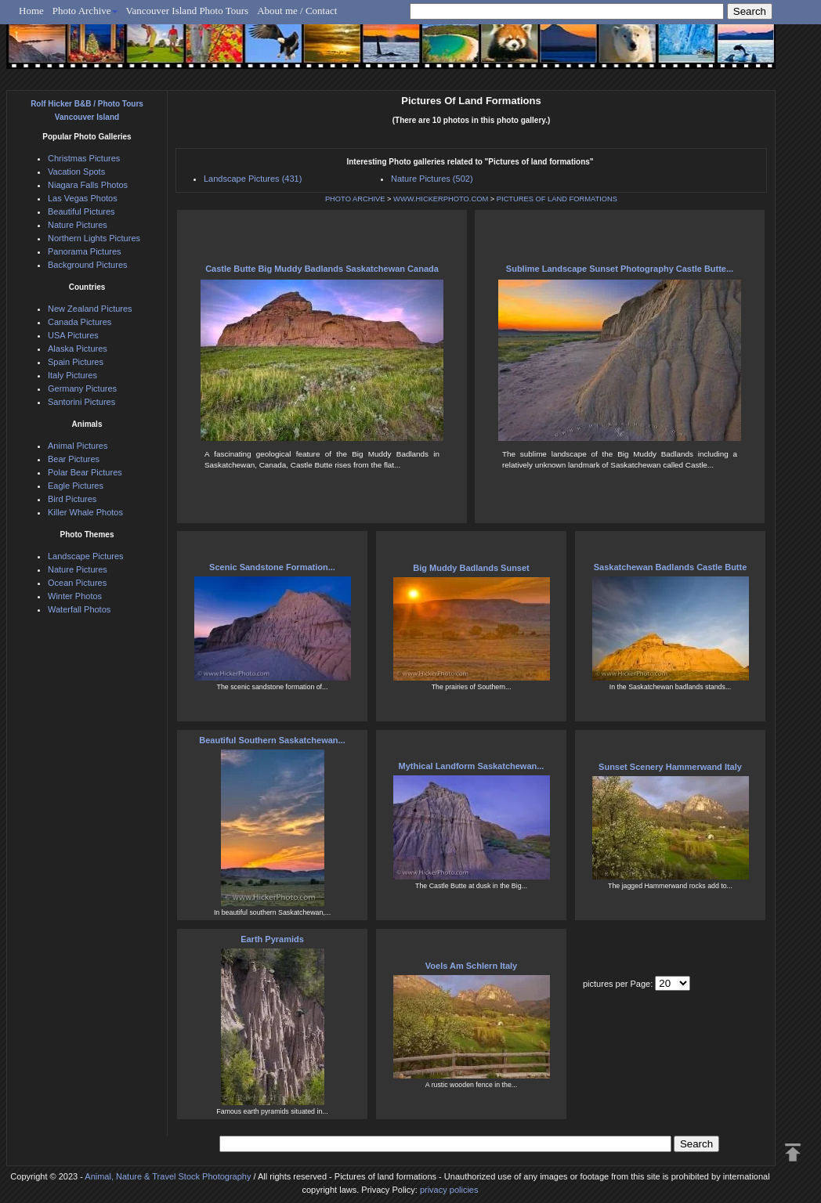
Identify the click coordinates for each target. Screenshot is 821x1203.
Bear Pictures (73, 459)
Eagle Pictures (75, 485)
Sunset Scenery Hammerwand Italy (670, 766)
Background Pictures (88, 264)
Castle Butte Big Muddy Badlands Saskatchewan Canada (322, 268)
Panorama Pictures (84, 251)
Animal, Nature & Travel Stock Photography (168, 1176)
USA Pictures (73, 335)
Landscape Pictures (86, 556)
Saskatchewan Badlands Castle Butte (670, 567)
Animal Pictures (77, 445)
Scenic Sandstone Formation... (272, 567)
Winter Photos (75, 596)
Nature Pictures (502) (432, 178)
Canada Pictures (79, 322)
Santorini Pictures (81, 401)
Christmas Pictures (84, 158)
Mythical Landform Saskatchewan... (471, 766)
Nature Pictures (77, 224)
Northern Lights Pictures (94, 238)
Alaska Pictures (77, 348)
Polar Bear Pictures (85, 472)
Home (31, 10)
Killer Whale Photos (85, 512)
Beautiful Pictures (81, 211)
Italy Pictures (72, 375)
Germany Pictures (82, 388)
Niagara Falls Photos (88, 185)
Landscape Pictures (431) (253, 178)
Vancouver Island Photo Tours (187, 10)
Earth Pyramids (272, 939)
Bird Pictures (72, 499)
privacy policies (449, 1189)
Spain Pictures (75, 362)
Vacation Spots (76, 171)
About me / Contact (297, 10)
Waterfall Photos (79, 609)
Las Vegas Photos (83, 198)
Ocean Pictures (77, 582)
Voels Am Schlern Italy (471, 965)
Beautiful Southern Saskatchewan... (272, 740)
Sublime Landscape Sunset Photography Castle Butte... (619, 268)
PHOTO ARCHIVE (355, 199)
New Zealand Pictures (90, 308)
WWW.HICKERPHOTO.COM (440, 199)
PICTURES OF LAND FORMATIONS (557, 199)
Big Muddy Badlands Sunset (471, 568)
